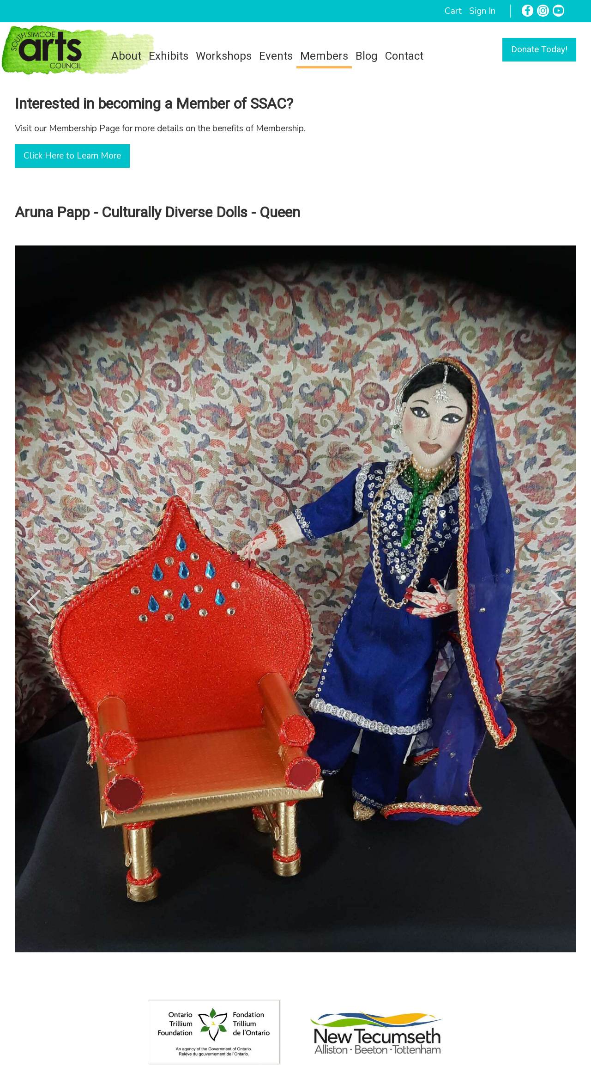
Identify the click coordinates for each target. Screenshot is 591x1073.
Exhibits (168, 55)
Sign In (482, 11)
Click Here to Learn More (72, 156)
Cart (453, 11)
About (126, 55)
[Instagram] (543, 11)
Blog (367, 55)
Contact (404, 55)
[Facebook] (528, 11)
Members (324, 55)
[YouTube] (559, 11)
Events (276, 55)
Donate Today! (539, 49)
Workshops (224, 55)
